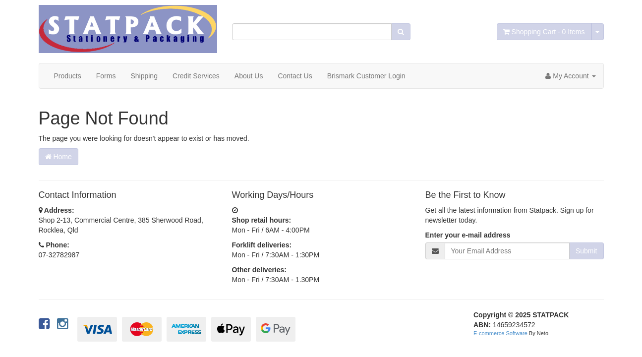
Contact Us (295, 76)
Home (58, 157)
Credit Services (196, 76)
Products (67, 76)
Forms (106, 76)
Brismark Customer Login (366, 76)
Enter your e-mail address (468, 235)
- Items (544, 32)
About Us (248, 76)
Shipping (144, 76)
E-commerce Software (500, 333)
